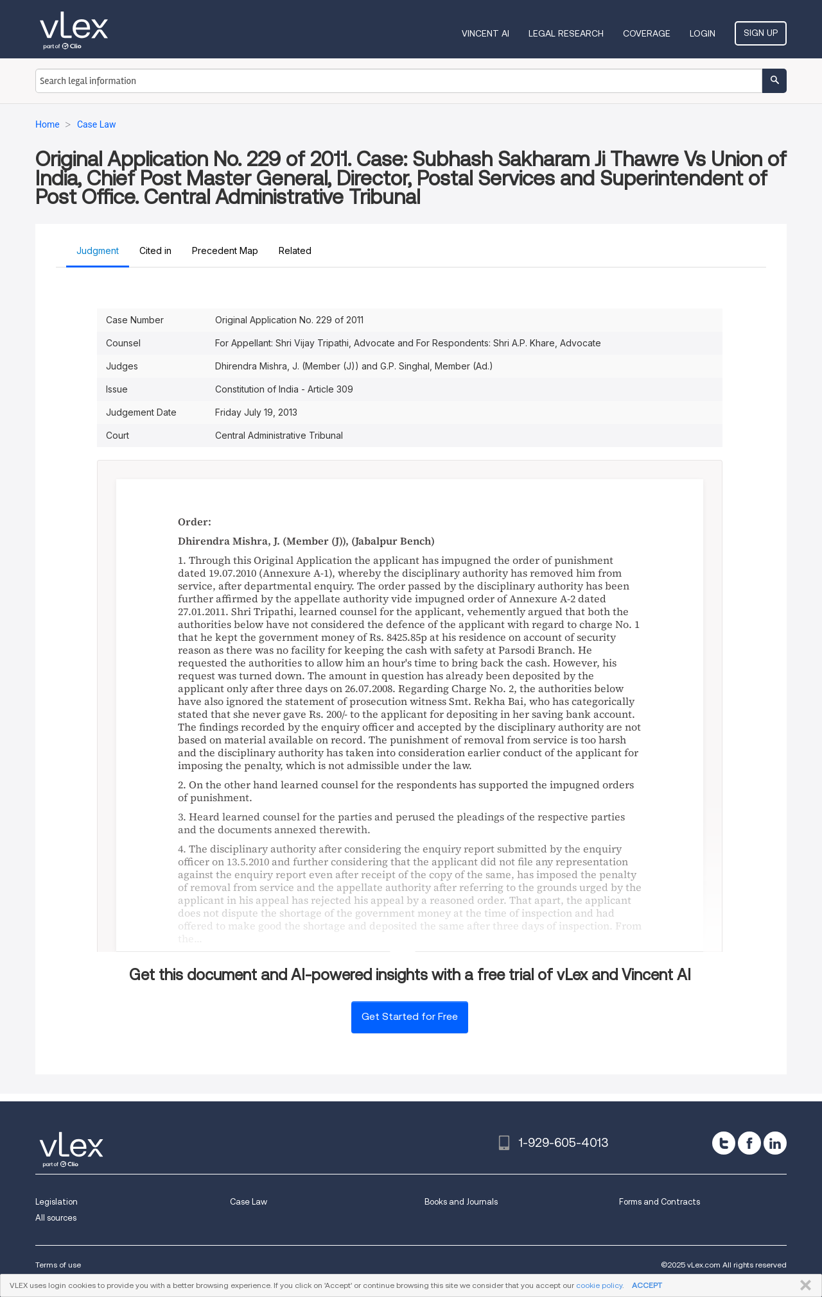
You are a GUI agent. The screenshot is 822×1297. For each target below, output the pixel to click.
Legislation (56, 1202)
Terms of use (58, 1264)
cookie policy (599, 1285)
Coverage (646, 33)
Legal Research (566, 33)
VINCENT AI (485, 33)
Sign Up (761, 33)
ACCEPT (647, 1285)
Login (702, 33)
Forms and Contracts (659, 1202)
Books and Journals (461, 1202)
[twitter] (723, 1143)
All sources (55, 1218)
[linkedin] (775, 1143)
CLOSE (803, 1285)
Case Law (248, 1202)
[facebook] (749, 1143)
